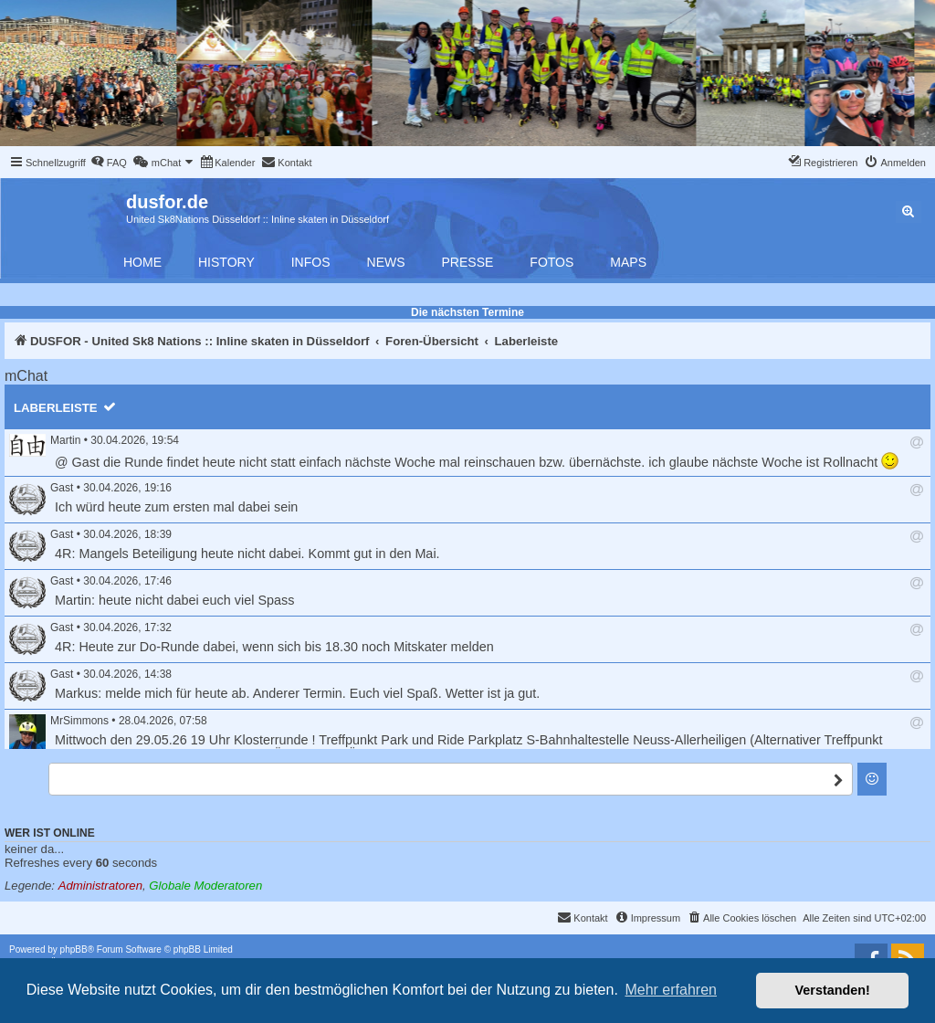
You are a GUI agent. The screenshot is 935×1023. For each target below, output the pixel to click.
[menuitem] (108, 163)
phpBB (74, 949)
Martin (65, 440)
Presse (468, 262)
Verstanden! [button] (832, 990)
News (386, 262)
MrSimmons (79, 720)
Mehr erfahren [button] (671, 989)
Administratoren (100, 885)
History (226, 262)
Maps (628, 262)
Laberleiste (56, 408)
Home (142, 262)
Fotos (551, 262)
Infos (311, 262)
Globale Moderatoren (205, 885)
